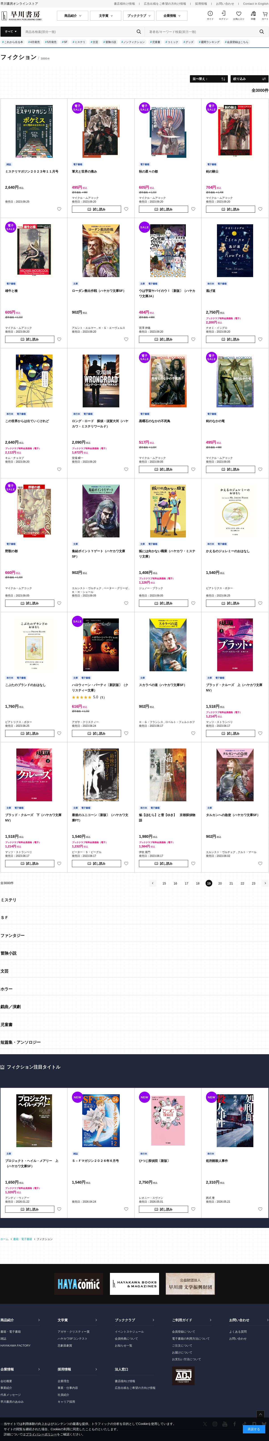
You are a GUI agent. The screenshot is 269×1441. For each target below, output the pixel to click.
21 (231, 883)
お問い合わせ (225, 3)
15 (164, 883)
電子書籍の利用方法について (191, 1338)
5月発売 (52, 42)
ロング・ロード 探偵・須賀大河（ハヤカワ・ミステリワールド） (100, 423)
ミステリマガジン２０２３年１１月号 (31, 171)
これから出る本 (13, 42)
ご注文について (182, 1345)
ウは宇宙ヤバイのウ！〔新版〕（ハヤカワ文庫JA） (167, 293)
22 (242, 883)
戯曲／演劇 (10, 1007)
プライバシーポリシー (41, 1434)
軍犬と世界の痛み (84, 171)
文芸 (95, 42)
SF (65, 42)
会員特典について (126, 1338)
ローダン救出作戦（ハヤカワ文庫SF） (99, 291)
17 (186, 883)
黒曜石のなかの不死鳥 (154, 421)
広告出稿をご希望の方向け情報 (165, 3)
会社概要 (6, 1381)
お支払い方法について (186, 1359)
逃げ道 (210, 291)
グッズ (189, 42)
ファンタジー (12, 935)
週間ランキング (210, 42)
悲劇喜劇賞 (65, 1345)
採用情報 (201, 3)
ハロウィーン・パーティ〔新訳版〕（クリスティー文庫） (100, 687)
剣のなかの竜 (215, 421)
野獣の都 (11, 551)
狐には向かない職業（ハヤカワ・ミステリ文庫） (167, 553)
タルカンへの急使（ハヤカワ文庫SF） (233, 815)
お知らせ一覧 (123, 1345)
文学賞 (63, 1320)
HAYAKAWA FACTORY (15, 1345)
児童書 (156, 42)
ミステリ (80, 42)
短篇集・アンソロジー (20, 1042)
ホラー (6, 989)
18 (198, 883)
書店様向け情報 (124, 3)
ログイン (223, 19)
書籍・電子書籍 (10, 1331)
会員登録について (183, 1331)
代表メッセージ (10, 1394)
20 (220, 883)
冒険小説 (110, 42)
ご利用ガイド (182, 1320)
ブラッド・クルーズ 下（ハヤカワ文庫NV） (33, 817)
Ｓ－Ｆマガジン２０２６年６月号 (95, 1161)
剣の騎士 (212, 171)
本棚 (253, 19)
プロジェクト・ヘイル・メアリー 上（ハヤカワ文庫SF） (31, 1163)
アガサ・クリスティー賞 (74, 1331)
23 (253, 883)
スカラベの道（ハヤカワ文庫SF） (163, 685)
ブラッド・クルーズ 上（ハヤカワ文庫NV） (234, 687)
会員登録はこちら (237, 42)
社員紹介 (63, 1394)
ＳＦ (4, 917)
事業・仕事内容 (68, 1388)
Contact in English (256, 3)
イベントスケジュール (129, 1331)
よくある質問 (238, 1331)
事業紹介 (6, 1388)
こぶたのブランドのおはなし (25, 685)
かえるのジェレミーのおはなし (228, 551)
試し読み (99, 209)
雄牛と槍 (11, 291)
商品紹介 (7, 1320)
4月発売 (35, 42)
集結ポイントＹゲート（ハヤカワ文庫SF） (98, 553)
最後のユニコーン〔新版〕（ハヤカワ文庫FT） (100, 817)
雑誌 (3, 1338)
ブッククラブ (125, 1320)
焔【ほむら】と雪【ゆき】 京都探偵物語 (167, 817)
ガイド (210, 19)
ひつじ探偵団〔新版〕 (154, 1161)
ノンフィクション (134, 42)
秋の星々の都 (148, 171)
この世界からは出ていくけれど (27, 421)
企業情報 (7, 1369)
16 (175, 883)
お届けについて (182, 1352)
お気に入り (238, 19)
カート (265, 19)
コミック (173, 42)
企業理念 (63, 1381)
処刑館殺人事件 (217, 1161)
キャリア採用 (66, 1401)
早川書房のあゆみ (12, 1401)
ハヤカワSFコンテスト (73, 1338)
